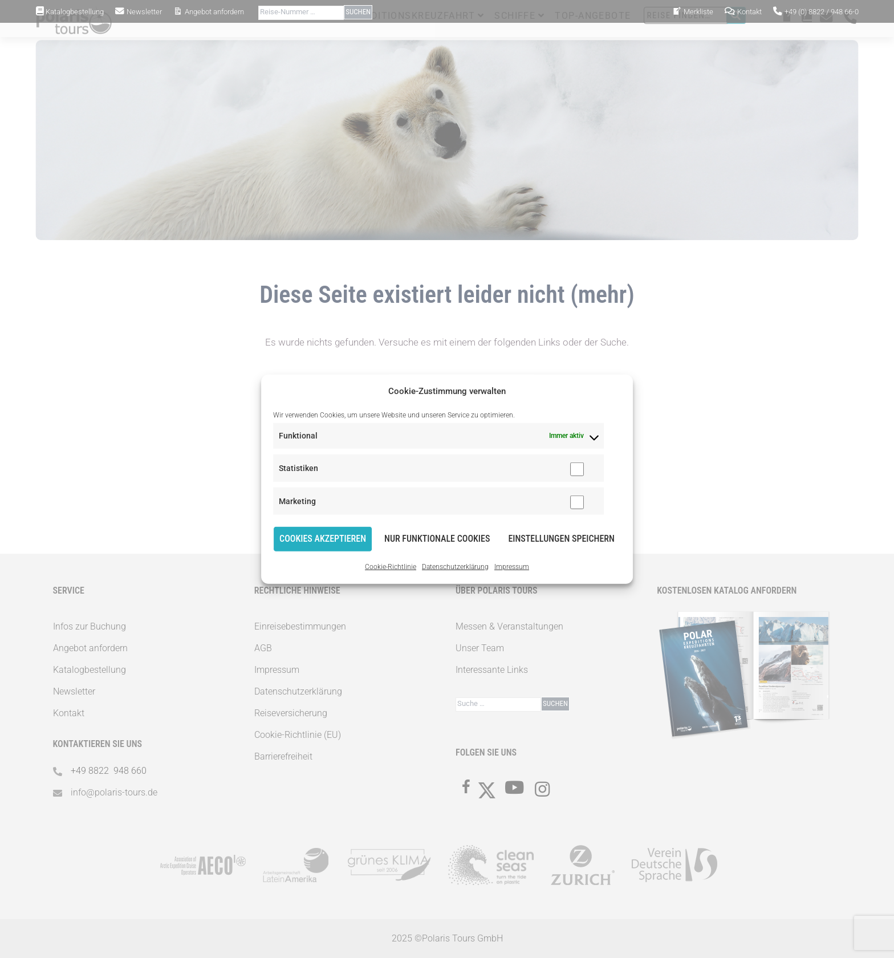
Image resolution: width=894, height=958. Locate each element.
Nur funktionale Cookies (437, 538)
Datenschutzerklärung (455, 567)
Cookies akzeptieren (322, 538)
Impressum (511, 567)
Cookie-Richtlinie (390, 567)
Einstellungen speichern (561, 538)
